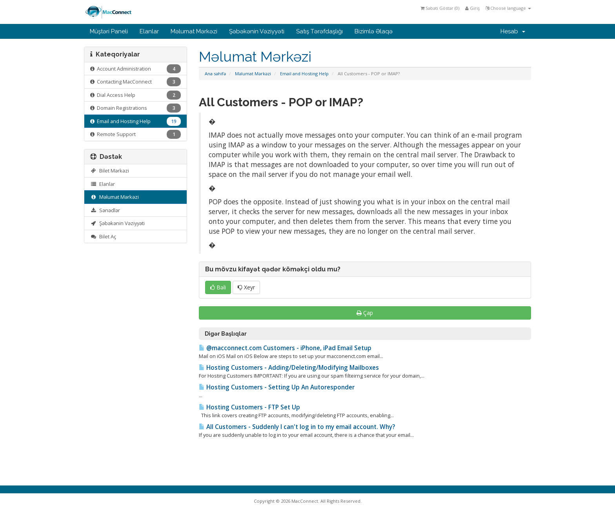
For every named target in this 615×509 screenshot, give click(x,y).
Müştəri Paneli (109, 31)
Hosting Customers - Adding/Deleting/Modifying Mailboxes (289, 368)
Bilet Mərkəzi (109, 170)
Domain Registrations (135, 108)
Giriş (472, 8)
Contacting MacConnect (135, 81)
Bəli (218, 287)
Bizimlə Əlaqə (374, 31)
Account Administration (135, 68)
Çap (365, 312)
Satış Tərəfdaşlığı (319, 31)
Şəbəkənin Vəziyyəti (256, 31)
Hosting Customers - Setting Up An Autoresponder (277, 387)
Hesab (512, 31)
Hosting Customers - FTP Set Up (249, 407)
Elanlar (149, 31)
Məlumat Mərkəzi (194, 31)
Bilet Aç (103, 236)
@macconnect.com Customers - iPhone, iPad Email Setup (285, 348)
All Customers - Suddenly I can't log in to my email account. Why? (297, 427)
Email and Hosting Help (304, 73)
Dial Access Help (135, 95)
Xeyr (246, 287)
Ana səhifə (215, 73)
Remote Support (135, 134)
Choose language (508, 8)
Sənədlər (105, 210)
